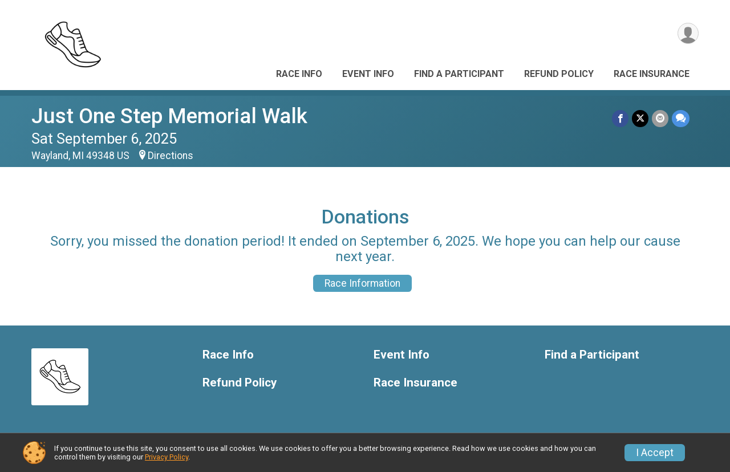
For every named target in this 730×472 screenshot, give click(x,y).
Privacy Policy (166, 457)
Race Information (362, 283)
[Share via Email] (660, 118)
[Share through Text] (681, 118)
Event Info (368, 73)
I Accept (655, 452)
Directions (170, 155)
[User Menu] (688, 33)
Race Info (299, 73)
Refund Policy (559, 73)
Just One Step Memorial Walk (169, 116)
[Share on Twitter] (640, 118)
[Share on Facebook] (620, 118)
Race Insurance (652, 73)
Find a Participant (459, 73)
